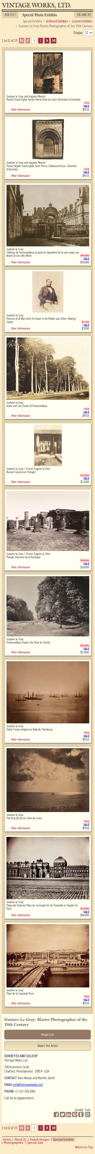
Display (78, 32)
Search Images (39, 1140)
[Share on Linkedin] (68, 1114)
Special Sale (35, 1143)
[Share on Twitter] (62, 1114)
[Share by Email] (87, 1115)
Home (7, 1140)
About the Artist (47, 1045)
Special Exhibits (63, 1140)
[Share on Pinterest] (74, 1114)
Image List (47, 1034)
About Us (20, 1140)
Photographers (13, 1143)
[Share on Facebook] (56, 1114)
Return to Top (84, 1147)
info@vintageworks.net (28, 1084)
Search (84, 15)
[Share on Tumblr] (81, 1114)
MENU (10, 15)
